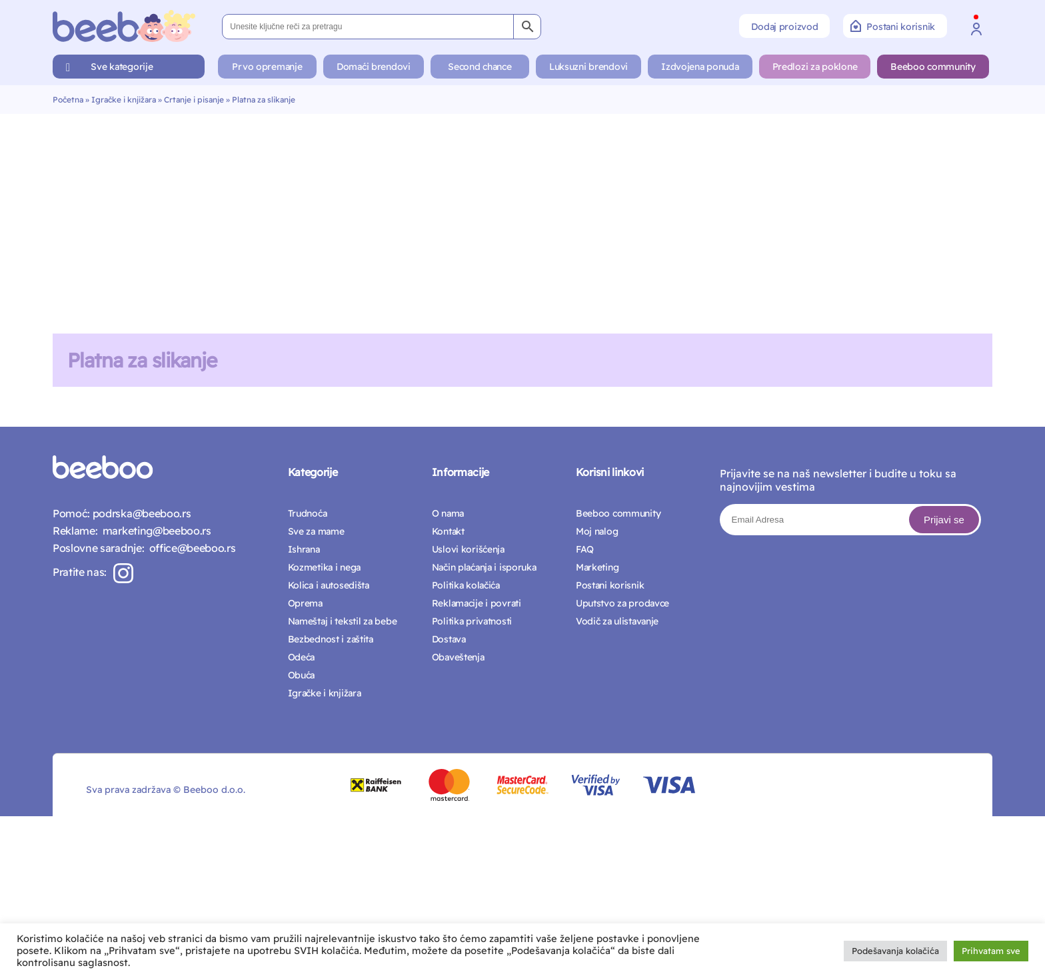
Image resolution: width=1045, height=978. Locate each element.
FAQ (585, 549)
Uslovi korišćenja (468, 549)
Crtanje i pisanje (194, 100)
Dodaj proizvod (784, 27)
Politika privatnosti (472, 621)
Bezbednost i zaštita (330, 639)
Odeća (301, 657)
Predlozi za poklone (815, 67)
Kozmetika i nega (324, 567)
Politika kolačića (466, 585)
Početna (68, 100)
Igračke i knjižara (123, 100)
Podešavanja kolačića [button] (895, 950)
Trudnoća (307, 513)
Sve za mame (316, 531)
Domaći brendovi (374, 67)
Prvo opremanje (267, 67)
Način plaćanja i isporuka (484, 567)
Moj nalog (597, 531)
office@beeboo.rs (189, 548)
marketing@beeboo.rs (154, 530)
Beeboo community (933, 67)
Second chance (479, 67)
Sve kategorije (122, 67)
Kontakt (448, 531)
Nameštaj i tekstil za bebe (342, 621)
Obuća (301, 675)
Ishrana (304, 549)
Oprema (305, 603)
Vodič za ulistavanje (617, 621)
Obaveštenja (458, 657)
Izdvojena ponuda (700, 67)
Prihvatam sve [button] (991, 950)
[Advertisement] (522, 214)
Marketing (597, 567)
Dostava (449, 639)
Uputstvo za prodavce (622, 603)
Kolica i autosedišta (328, 585)
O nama (448, 513)
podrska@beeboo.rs (140, 513)
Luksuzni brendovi (588, 67)
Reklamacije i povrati (476, 603)
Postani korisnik (892, 26)
